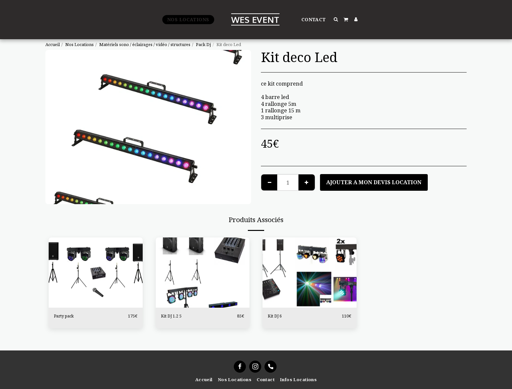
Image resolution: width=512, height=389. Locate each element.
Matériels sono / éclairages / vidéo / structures (144, 44)
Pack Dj (203, 44)
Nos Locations (79, 44)
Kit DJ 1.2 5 (171, 316)
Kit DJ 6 (275, 316)
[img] (96, 272)
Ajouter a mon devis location (374, 182)
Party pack (64, 316)
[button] (336, 19)
